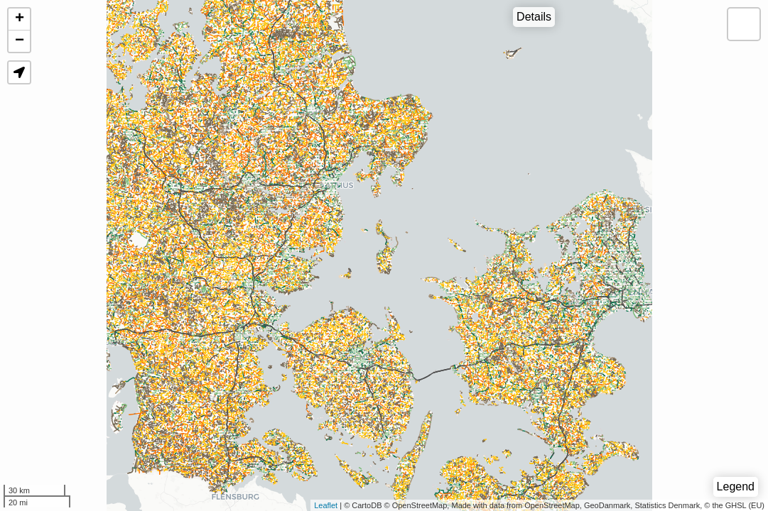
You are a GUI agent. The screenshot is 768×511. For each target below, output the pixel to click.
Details (533, 17)
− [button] (19, 41)
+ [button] (19, 19)
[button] (19, 72)
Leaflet (325, 505)
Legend (736, 486)
